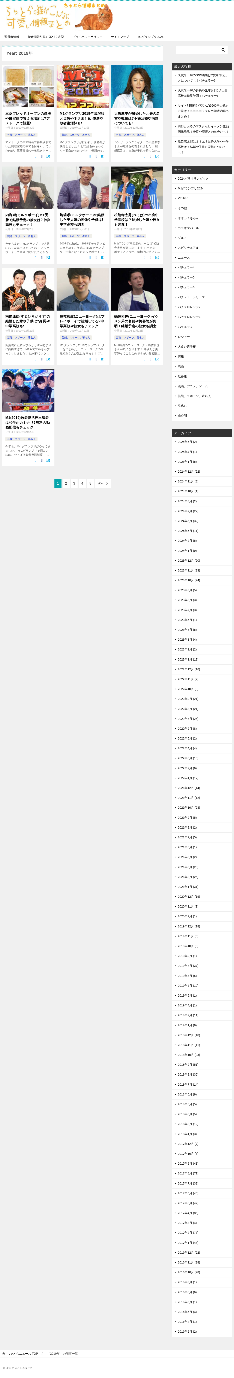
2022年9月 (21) (188, 699)
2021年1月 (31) (188, 886)
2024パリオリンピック (193, 178)
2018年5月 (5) (187, 1104)
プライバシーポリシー (87, 37)
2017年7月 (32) (188, 1183)
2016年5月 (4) (187, 1312)
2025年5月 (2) (187, 441)
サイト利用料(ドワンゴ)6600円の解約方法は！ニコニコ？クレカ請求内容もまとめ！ (203, 111)
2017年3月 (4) (187, 1223)
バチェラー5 (186, 277)
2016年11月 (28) (189, 1262)
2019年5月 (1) (187, 995)
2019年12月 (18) (189, 926)
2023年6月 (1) (187, 620)
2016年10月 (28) (189, 1272)
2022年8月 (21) (188, 709)
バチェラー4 (186, 267)
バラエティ (185, 327)
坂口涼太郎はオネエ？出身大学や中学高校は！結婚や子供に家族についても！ (203, 147)
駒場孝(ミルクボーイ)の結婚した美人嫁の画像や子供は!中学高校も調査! (82, 219)
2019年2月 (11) (188, 1015)
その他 (182, 208)
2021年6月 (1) (187, 847)
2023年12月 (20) (189, 560)
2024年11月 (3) (188, 481)
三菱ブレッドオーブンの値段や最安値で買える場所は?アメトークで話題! (28, 118)
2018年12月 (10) (189, 1035)
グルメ (182, 238)
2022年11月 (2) (188, 679)
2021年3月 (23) (188, 867)
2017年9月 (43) (188, 1163)
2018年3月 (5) (187, 1114)
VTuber (183, 198)
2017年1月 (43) (188, 1242)
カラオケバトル (188, 228)
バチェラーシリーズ (191, 297)
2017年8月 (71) (188, 1173)
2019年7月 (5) (187, 976)
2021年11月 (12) (189, 797)
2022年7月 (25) (188, 718)
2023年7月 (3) (187, 610)
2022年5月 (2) (187, 738)
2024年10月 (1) (188, 491)
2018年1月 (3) (187, 1134)
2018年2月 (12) (188, 1124)
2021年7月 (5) (187, 837)
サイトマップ (120, 37)
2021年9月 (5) (187, 817)
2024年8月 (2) (187, 501)
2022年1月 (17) (188, 778)
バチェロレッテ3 (189, 316)
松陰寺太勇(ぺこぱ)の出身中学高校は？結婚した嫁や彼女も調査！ (137, 219)
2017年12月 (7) (188, 1144)
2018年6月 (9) (187, 1094)
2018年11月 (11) (189, 1045)
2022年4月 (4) (187, 748)
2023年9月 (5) (187, 590)
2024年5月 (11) (188, 531)
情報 (181, 356)
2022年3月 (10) (188, 758)
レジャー (184, 336)
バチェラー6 (186, 287)
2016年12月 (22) (189, 1252)
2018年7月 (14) (188, 1084)
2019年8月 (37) (188, 965)
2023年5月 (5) (187, 629)
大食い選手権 (187, 346)
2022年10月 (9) (188, 689)
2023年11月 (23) (189, 570)
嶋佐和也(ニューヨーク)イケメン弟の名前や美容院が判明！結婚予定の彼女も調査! (136, 321)
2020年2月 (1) (187, 916)
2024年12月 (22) (189, 471)
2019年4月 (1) (187, 1005)
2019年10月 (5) (188, 946)
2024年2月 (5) (187, 540)
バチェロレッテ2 (189, 307)
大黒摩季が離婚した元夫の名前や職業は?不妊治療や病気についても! (137, 118)
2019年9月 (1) (187, 956)
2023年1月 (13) (188, 659)
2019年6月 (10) (188, 985)
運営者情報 (11, 37)
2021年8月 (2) (187, 827)
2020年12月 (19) (189, 896)
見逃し (182, 406)
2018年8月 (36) (188, 1074)
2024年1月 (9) (187, 550)
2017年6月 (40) (188, 1193)
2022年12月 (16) (189, 669)
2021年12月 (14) (189, 788)
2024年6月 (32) (188, 521)
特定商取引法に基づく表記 (46, 37)
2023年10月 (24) (189, 580)
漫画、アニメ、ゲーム (193, 386)
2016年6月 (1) (187, 1302)
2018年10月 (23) (189, 1055)
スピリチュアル (188, 247)
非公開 (182, 415)
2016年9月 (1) (187, 1282)
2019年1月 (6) (187, 1025)
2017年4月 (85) (188, 1213)
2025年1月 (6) (187, 461)
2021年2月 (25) (188, 877)
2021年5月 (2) (187, 857)
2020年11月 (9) (188, 906)
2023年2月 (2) (187, 649)
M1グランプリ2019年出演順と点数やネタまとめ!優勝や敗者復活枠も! (82, 118)
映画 (181, 366)
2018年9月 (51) (188, 1064)
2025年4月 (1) (187, 452)
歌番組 (182, 376)
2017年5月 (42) (188, 1203)
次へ (101, 483)
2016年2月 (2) (187, 1331)
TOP (22, 1353)
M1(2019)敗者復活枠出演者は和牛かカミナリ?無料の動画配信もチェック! (27, 422)
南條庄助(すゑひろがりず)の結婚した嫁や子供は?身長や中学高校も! (27, 321)
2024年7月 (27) (188, 511)
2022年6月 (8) (187, 728)
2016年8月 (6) (187, 1292)
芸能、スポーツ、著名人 (21, 134)
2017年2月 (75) (188, 1232)
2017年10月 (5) (188, 1153)
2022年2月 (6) (187, 768)
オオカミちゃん (188, 218)
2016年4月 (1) (187, 1321)
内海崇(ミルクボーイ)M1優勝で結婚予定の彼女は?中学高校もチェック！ (27, 219)
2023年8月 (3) (187, 600)
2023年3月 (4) (187, 639)
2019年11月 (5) (188, 936)
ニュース (184, 257)
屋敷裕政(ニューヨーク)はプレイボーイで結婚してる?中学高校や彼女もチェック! (82, 321)
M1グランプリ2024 (151, 37)
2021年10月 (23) (189, 807)
